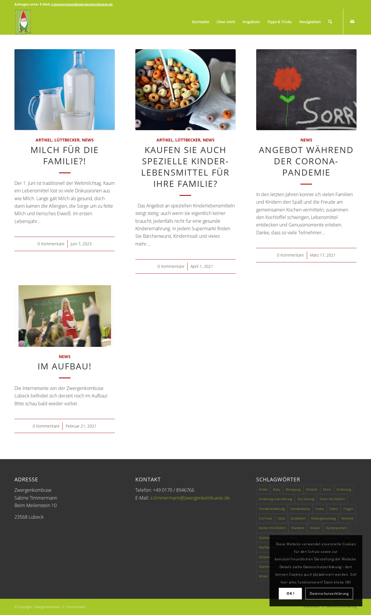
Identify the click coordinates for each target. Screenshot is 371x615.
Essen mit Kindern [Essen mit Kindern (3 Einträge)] (332, 499)
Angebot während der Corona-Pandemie (306, 161)
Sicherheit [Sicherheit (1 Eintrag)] (265, 557)
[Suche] (330, 22)
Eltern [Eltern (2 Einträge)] (327, 489)
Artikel (44, 140)
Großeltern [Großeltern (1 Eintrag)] (298, 518)
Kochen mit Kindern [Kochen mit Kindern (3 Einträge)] (272, 528)
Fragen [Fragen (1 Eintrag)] (348, 509)
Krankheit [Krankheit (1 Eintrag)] (297, 528)
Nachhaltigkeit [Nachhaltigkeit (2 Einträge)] (268, 547)
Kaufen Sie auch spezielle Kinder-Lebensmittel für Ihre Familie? (185, 166)
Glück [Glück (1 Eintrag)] (281, 518)
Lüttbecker (67, 140)
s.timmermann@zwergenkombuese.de (190, 498)
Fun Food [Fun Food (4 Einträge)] (265, 518)
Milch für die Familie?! (64, 155)
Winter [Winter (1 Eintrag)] (263, 576)
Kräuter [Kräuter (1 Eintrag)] (315, 528)
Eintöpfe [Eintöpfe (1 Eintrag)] (312, 489)
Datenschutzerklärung (329, 593)
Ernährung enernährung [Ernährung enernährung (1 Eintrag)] (275, 499)
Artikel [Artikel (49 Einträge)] (263, 489)
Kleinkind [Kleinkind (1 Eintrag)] (347, 518)
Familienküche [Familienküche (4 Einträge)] (300, 509)
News (88, 140)
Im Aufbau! (65, 366)
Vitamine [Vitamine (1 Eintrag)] (265, 566)
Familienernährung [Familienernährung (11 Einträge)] (272, 509)
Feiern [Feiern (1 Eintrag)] (333, 509)
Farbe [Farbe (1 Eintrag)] (319, 509)
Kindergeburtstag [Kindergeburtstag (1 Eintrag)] (323, 518)
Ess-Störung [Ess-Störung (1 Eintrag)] (306, 499)
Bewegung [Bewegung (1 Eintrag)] (293, 489)
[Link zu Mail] (352, 21)
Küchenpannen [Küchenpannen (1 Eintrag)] (336, 528)
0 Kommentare (51, 243)
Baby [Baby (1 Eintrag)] (276, 489)
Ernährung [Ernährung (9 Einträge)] (344, 489)
